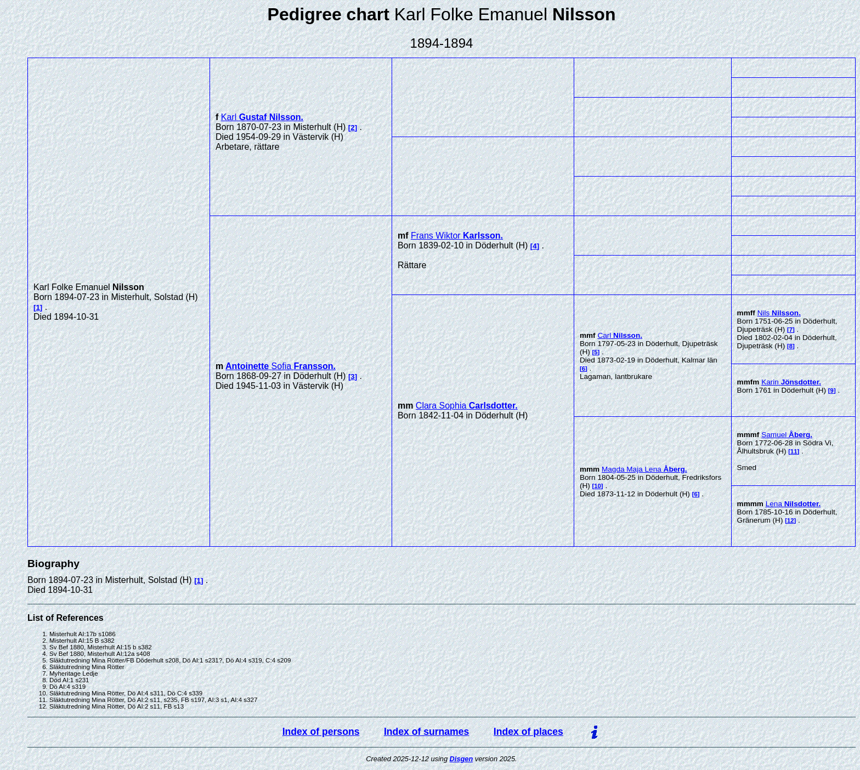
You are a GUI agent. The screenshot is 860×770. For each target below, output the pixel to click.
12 (790, 520)
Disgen (461, 759)
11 (793, 451)
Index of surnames (426, 731)
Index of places (528, 731)
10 (597, 486)
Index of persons (321, 731)
